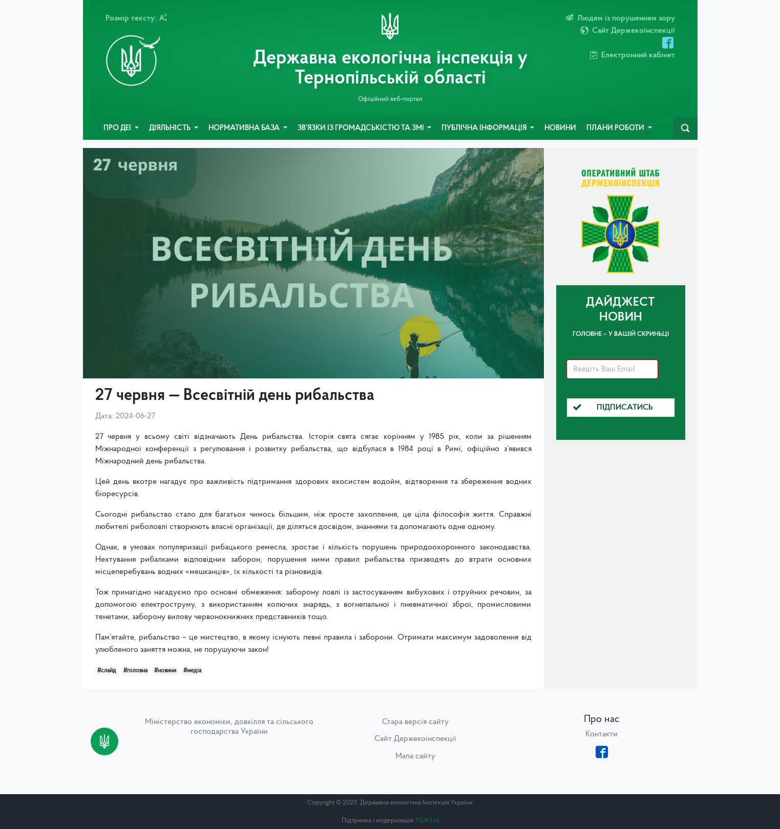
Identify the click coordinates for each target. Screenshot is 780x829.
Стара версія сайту (415, 722)
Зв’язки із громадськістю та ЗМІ (362, 128)
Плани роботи (616, 128)
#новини (165, 671)
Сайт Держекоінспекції (415, 739)
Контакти (601, 734)
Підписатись (613, 407)
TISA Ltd (427, 820)
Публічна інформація (484, 128)
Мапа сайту (415, 756)
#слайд (106, 671)
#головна (135, 671)
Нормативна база (244, 128)
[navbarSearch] (685, 128)
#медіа (192, 671)
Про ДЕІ (118, 128)
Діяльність (170, 128)
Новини (560, 128)
